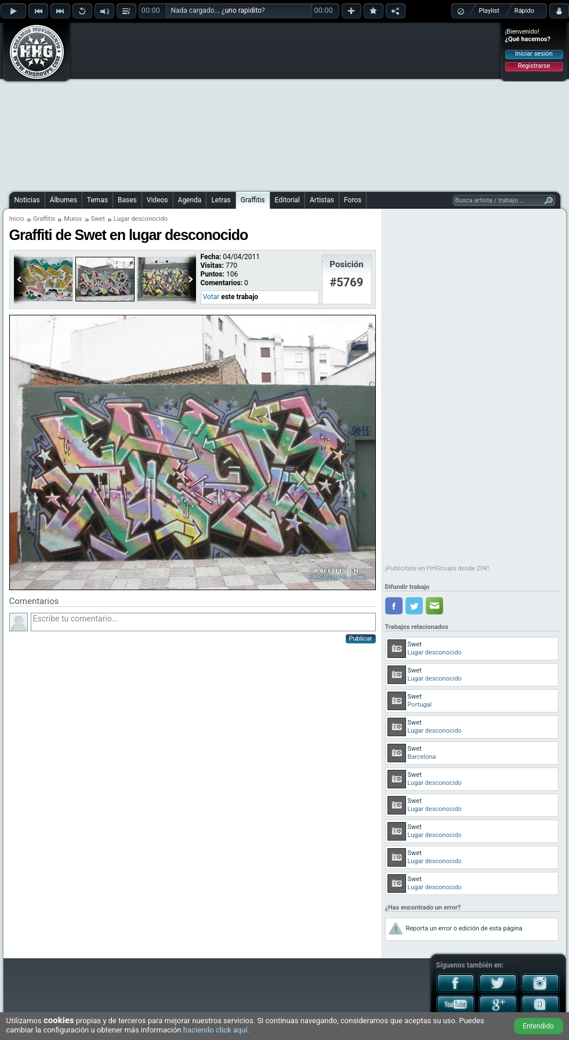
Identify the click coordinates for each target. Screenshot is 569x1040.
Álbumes (63, 200)
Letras (220, 200)
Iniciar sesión (534, 53)
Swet (98, 219)
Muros (73, 219)
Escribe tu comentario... (203, 622)
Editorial (287, 200)
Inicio (16, 219)
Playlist (489, 10)
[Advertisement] (272, 105)
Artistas (322, 200)
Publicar (360, 638)
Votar (211, 297)
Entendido (538, 1026)
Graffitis (253, 200)
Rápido (524, 10)
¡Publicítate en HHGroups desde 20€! (437, 568)
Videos (157, 200)
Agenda (190, 200)
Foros (352, 200)
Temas (97, 200)
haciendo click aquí (215, 1030)
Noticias (27, 200)
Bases (127, 200)
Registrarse (534, 66)
